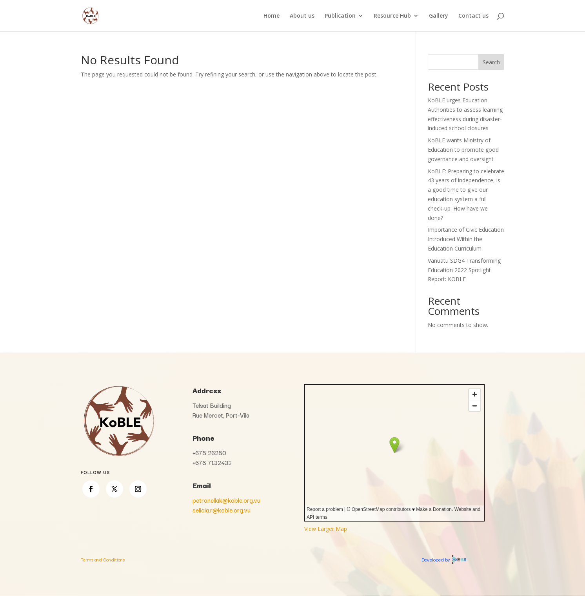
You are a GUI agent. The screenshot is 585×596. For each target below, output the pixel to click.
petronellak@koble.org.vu (226, 500)
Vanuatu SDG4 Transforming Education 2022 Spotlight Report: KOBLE (464, 270)
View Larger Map (325, 528)
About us (302, 16)
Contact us (473, 16)
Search (491, 62)
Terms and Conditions (103, 559)
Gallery (438, 16)
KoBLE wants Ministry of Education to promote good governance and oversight (463, 149)
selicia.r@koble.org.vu (222, 509)
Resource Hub (392, 16)
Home (271, 16)
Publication (340, 16)
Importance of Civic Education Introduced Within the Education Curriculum (466, 239)
